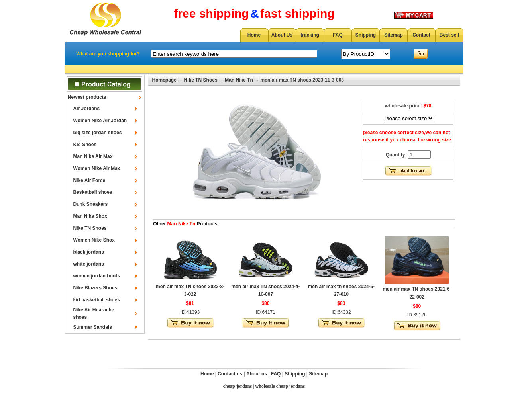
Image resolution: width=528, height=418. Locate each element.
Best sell (449, 35)
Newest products (87, 97)
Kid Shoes (85, 144)
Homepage (164, 80)
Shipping (365, 35)
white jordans (88, 264)
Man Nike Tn (239, 80)
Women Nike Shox (94, 240)
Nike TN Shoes (90, 228)
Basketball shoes (92, 192)
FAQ (338, 35)
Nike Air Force (89, 180)
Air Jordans (86, 108)
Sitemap (393, 35)
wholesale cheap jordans (280, 386)
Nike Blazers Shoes (95, 288)
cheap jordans (237, 386)
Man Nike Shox (90, 216)
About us (256, 374)
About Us (281, 35)
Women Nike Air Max (96, 168)
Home (254, 35)
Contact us (230, 374)
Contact (421, 35)
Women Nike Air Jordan (100, 120)
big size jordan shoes (97, 132)
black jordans (88, 252)
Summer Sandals (92, 327)
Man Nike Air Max (93, 156)
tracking (309, 35)
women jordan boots (96, 276)
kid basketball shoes (96, 300)
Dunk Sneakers (90, 204)
